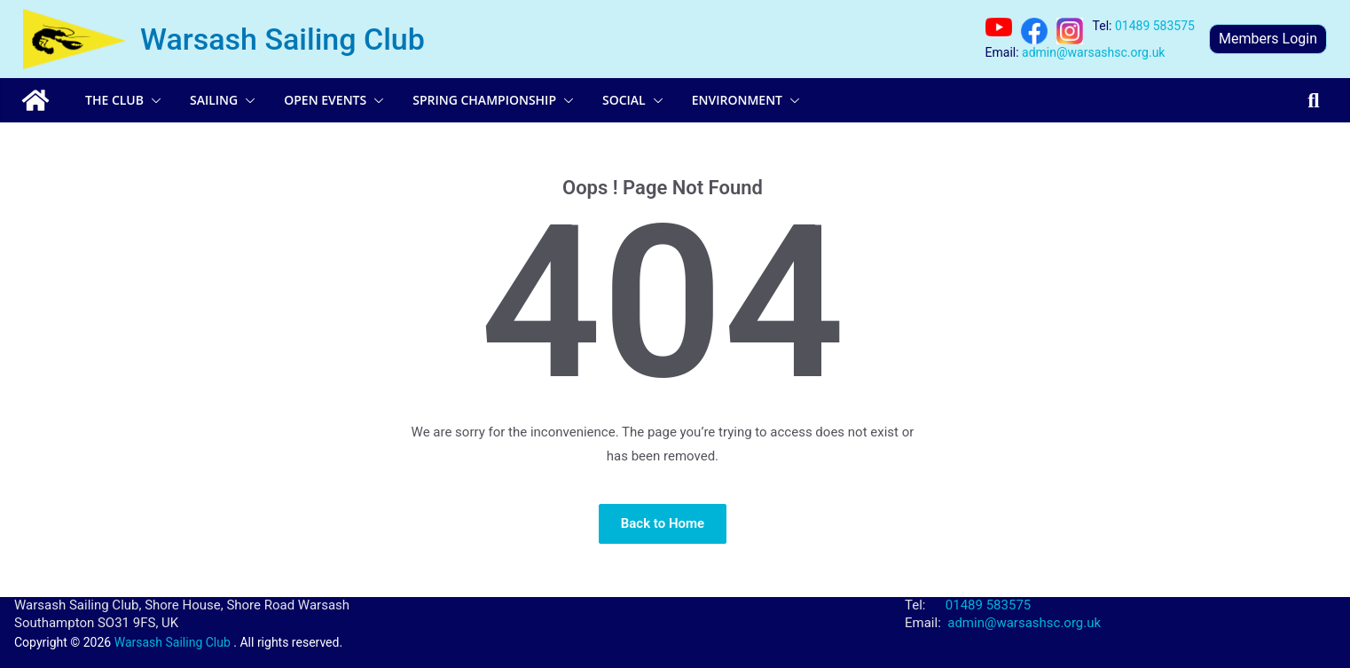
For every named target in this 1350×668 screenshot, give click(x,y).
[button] (152, 100)
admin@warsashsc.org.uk (1093, 52)
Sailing (214, 99)
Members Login (1268, 38)
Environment (737, 99)
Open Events (325, 99)
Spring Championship (484, 99)
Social (624, 99)
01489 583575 (1155, 26)
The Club (114, 99)
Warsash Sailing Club (282, 39)
